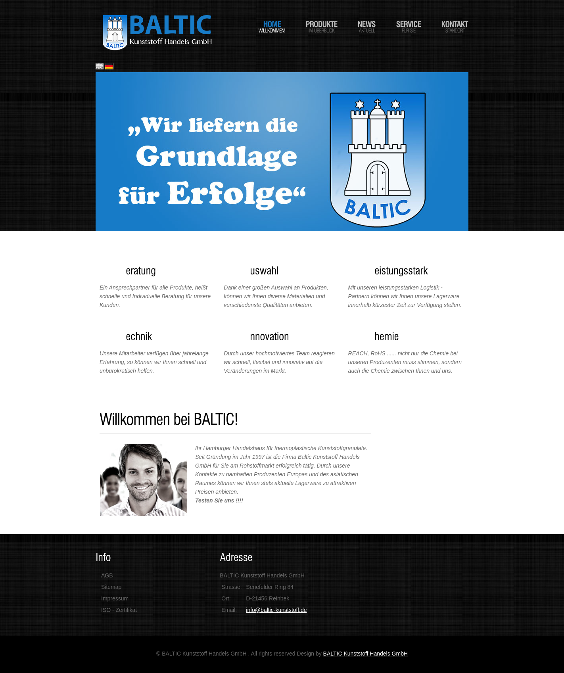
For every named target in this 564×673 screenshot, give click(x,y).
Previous (103, 150)
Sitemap (111, 587)
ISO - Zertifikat (119, 610)
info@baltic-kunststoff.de (276, 610)
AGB (107, 575)
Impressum (115, 598)
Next (460, 150)
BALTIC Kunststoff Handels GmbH (365, 653)
